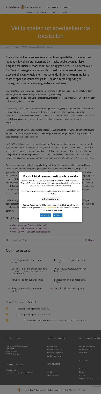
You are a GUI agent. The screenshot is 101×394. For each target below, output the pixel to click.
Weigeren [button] (57, 215)
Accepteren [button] (45, 215)
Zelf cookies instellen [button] (50, 199)
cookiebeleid (51, 207)
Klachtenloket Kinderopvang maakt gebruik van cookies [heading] (50, 176)
